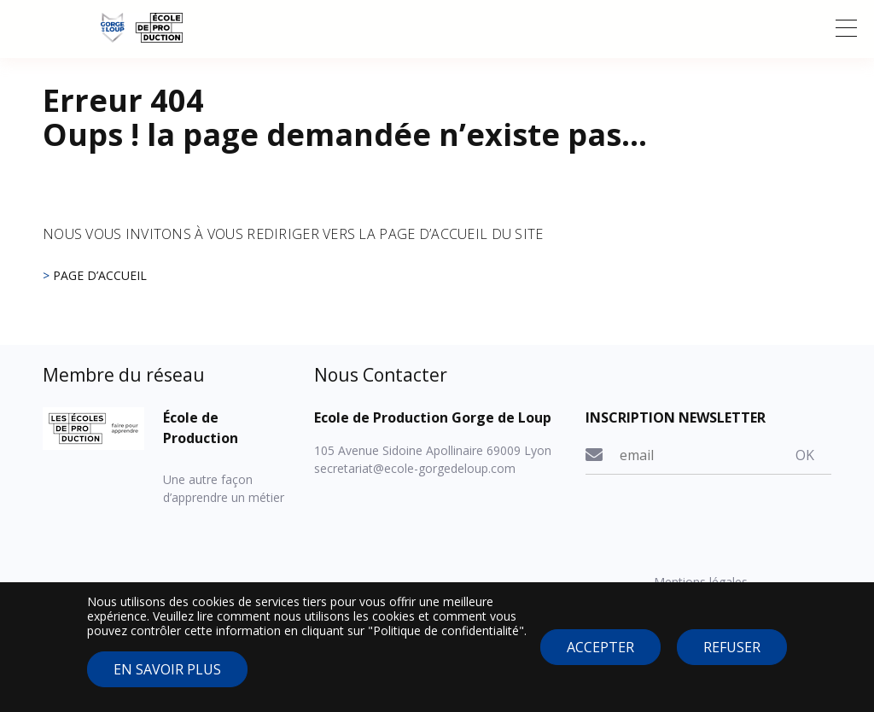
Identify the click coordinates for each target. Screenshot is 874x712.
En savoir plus (167, 678)
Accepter (600, 657)
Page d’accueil (100, 275)
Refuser (731, 657)
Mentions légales (701, 582)
